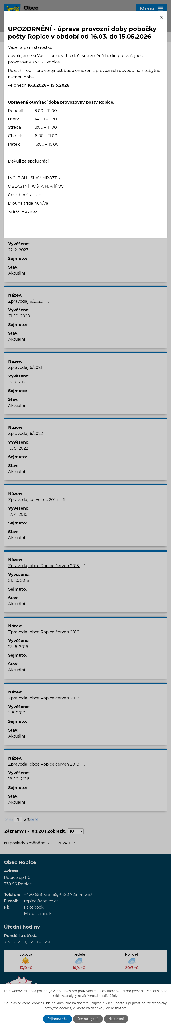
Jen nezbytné (88, 1019)
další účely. (109, 996)
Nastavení (116, 1019)
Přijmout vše (57, 1019)
